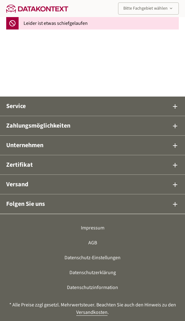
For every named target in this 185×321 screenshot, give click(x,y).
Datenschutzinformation (92, 287)
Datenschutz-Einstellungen (92, 257)
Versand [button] (92, 184)
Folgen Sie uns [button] (92, 204)
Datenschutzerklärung (92, 272)
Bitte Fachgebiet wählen (148, 8)
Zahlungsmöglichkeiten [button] (92, 125)
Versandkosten (92, 312)
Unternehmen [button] (92, 145)
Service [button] (92, 106)
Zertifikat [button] (92, 165)
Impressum (92, 227)
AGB (92, 242)
